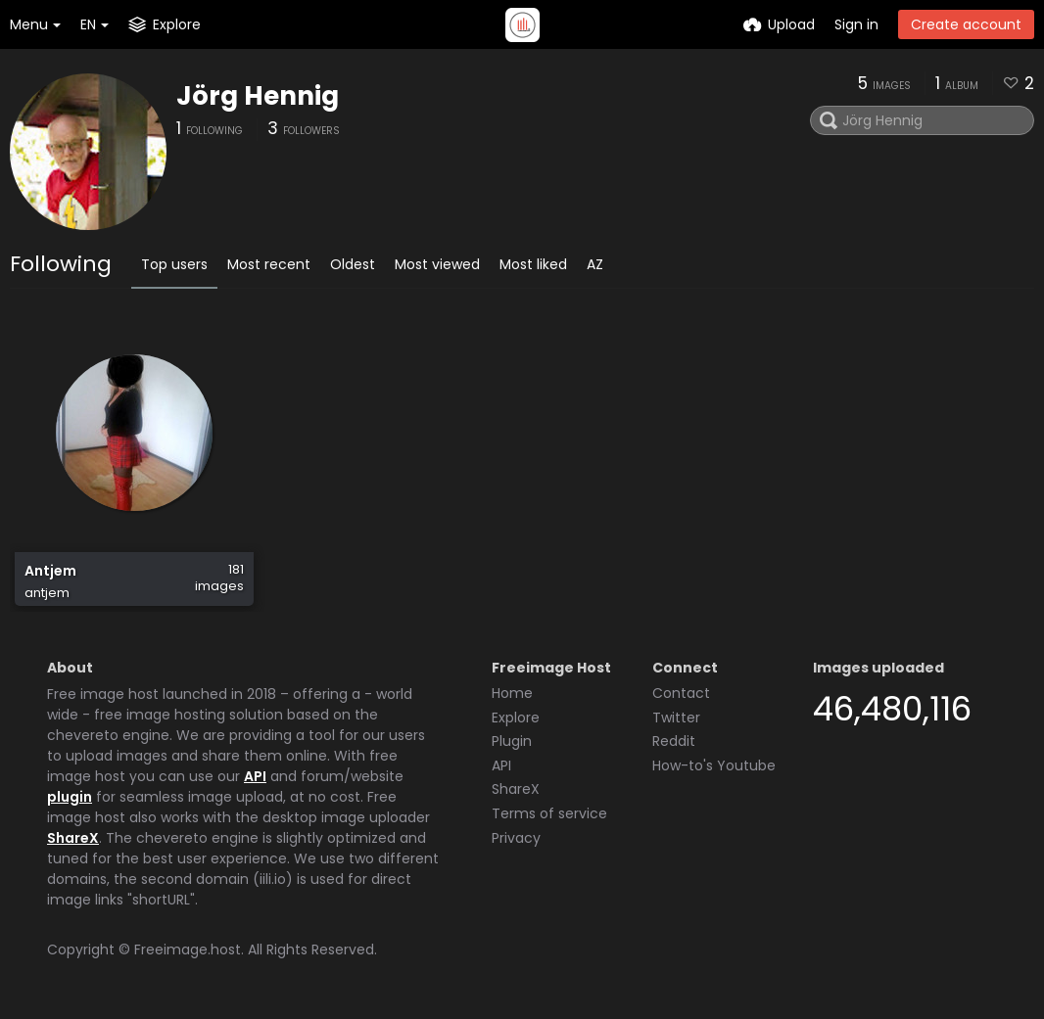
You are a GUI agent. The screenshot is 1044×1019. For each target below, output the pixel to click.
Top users (174, 264)
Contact (681, 693)
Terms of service (549, 813)
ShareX (73, 838)
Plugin (512, 741)
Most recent (268, 264)
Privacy (516, 838)
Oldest (352, 264)
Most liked (533, 264)
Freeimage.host (187, 949)
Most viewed (437, 264)
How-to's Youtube (714, 765)
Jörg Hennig (257, 96)
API (255, 776)
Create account (966, 24)
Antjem (50, 571)
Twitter (676, 717)
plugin (69, 797)
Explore (516, 717)
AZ (595, 264)
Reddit (673, 741)
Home (512, 693)
